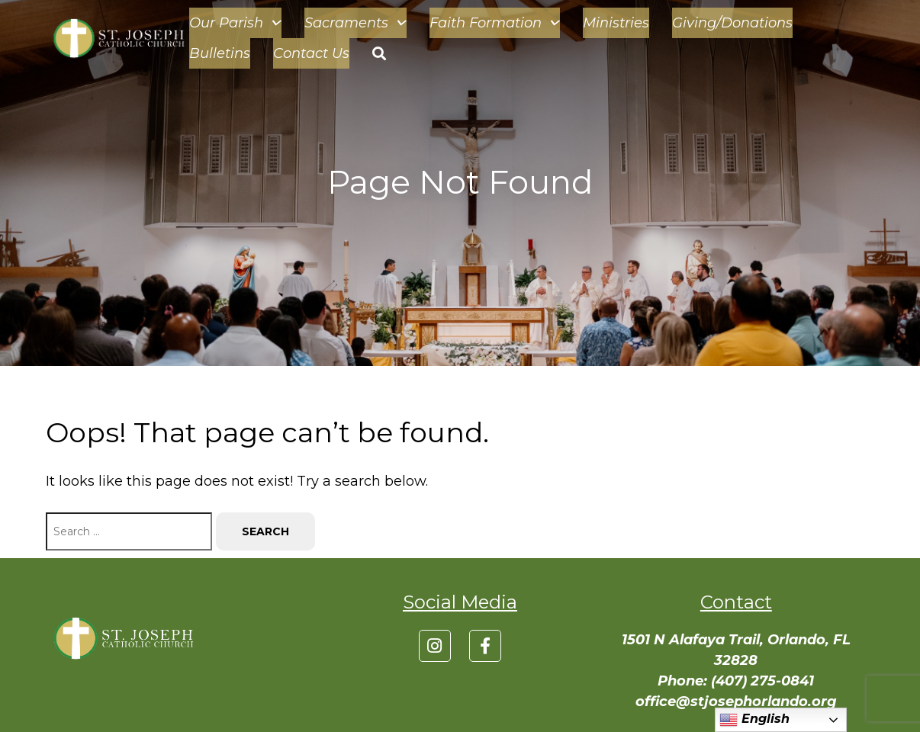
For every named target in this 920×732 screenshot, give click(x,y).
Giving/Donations (732, 22)
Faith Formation (494, 23)
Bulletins (219, 53)
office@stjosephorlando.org (736, 701)
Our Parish (235, 23)
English (754, 720)
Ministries (616, 22)
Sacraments (355, 23)
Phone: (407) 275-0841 (736, 681)
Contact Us (311, 53)
